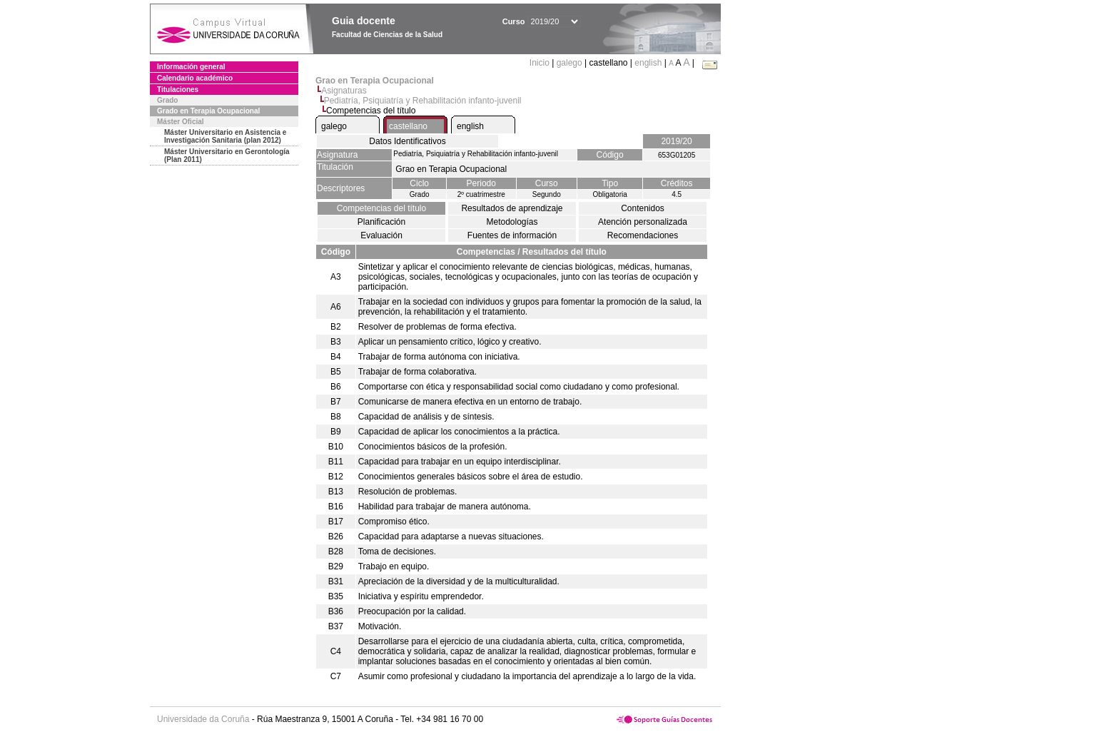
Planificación (381, 222)
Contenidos (642, 208)
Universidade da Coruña (203, 719)
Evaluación (381, 235)
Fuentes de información (512, 235)
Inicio (541, 63)
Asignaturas (343, 91)
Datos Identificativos (407, 141)
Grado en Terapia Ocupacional (208, 111)
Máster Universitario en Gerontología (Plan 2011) (227, 155)
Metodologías (511, 222)
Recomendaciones (642, 235)
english (648, 63)
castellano (408, 126)
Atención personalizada (642, 222)
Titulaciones (177, 89)
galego (569, 63)
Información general (191, 67)
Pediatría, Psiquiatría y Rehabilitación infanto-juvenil (423, 101)
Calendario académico (195, 78)
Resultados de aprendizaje (511, 208)
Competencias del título (381, 208)
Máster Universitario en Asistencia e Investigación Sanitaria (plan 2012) (225, 136)
